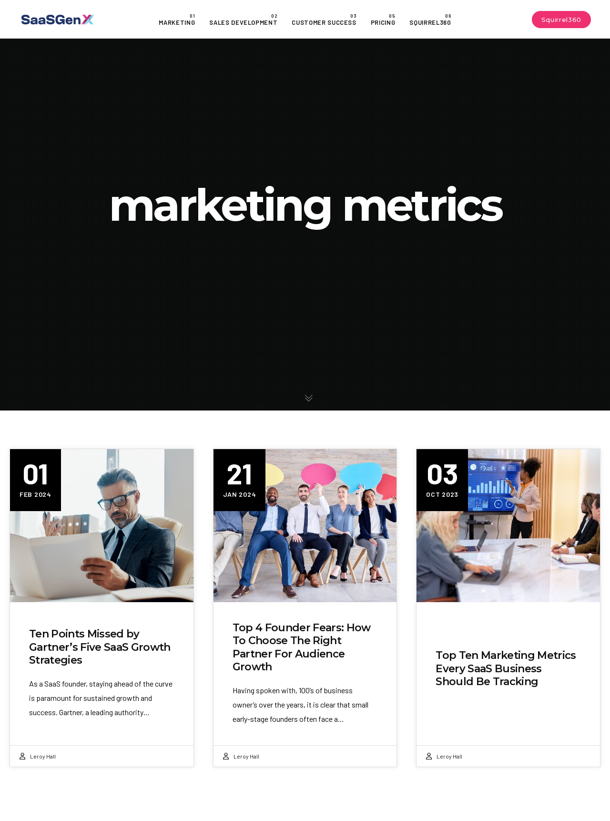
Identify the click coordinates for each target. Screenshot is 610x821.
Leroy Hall (43, 756)
